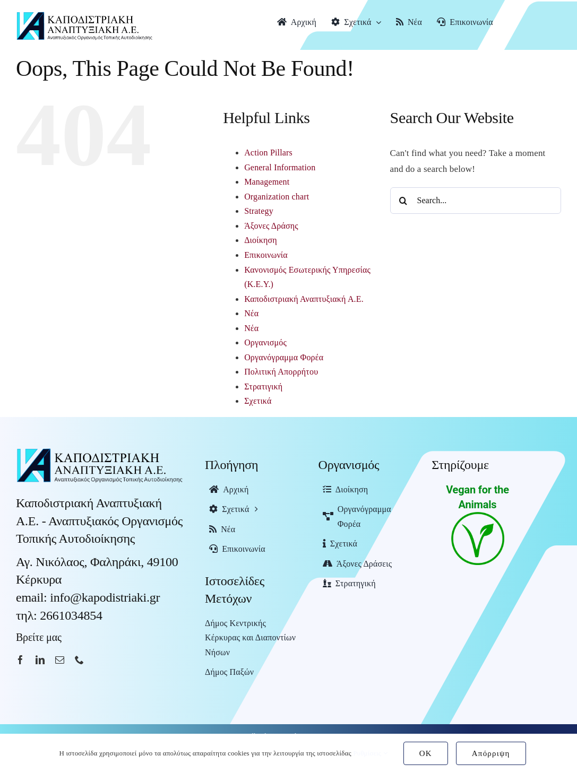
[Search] (403, 200)
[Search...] (475, 200)
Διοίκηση (260, 240)
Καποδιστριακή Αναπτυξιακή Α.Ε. (304, 298)
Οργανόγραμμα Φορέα (283, 357)
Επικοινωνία (266, 254)
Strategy (258, 210)
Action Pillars (268, 152)
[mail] (59, 659)
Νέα (251, 313)
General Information (279, 167)
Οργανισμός (265, 342)
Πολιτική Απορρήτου (281, 371)
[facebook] (20, 659)
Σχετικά (257, 400)
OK (425, 753)
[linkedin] (40, 659)
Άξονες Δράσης (271, 225)
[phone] (79, 659)
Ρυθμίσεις (370, 753)
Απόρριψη (491, 753)
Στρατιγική (263, 386)
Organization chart (276, 196)
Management (266, 181)
